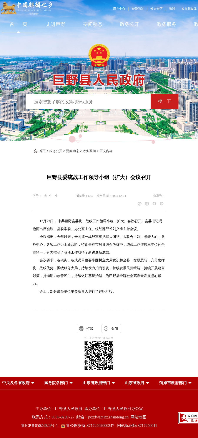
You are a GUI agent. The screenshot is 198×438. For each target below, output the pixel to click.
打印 (89, 328)
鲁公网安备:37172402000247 (89, 425)
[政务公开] (129, 24)
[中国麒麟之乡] (26, 8)
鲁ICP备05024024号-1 (40, 425)
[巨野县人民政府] (99, 77)
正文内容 (106, 151)
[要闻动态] (92, 24)
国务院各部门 (56, 383)
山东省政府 (134, 383)
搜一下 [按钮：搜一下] (164, 101)
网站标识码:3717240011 (137, 425)
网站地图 (138, 417)
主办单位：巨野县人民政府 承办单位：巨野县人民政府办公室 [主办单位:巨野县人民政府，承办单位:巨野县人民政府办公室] (89, 408)
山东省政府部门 (96, 383)
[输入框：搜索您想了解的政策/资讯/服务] (88, 101)
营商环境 (118, 113)
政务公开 (129, 24)
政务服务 (166, 24)
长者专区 (156, 8)
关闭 (114, 328)
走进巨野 (55, 24)
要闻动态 (92, 24)
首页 (42, 151)
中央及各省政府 (16, 383)
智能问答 (138, 8)
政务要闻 (89, 151)
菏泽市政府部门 (173, 383)
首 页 (19, 24)
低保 (97, 113)
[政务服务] (166, 24)
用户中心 (119, 8)
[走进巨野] (55, 24)
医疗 (81, 113)
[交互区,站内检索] (99, 102)
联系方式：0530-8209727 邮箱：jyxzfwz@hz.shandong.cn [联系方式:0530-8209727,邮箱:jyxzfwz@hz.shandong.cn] (81, 417)
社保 (65, 113)
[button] (16, 382)
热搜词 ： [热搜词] (43, 113)
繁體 (172, 8)
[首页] (18, 24)
